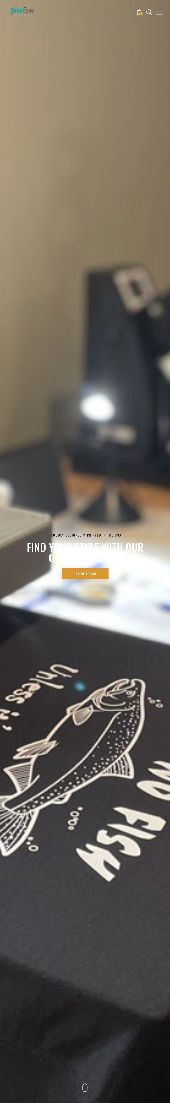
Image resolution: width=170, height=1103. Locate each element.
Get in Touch (85, 573)
